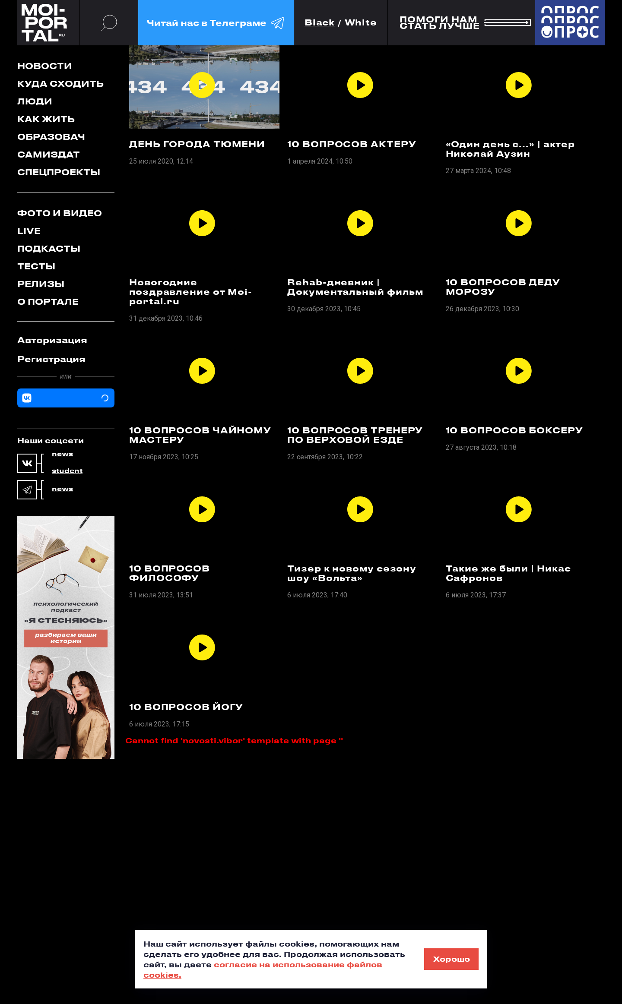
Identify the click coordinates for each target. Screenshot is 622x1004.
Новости (44, 66)
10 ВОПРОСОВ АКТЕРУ (351, 144)
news (62, 454)
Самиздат (48, 154)
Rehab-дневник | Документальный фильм (355, 287)
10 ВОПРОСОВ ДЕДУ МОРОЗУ (503, 287)
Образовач (51, 137)
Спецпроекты (58, 172)
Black (320, 22)
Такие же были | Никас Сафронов (508, 573)
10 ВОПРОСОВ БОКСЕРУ (514, 430)
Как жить (46, 119)
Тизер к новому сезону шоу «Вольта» (351, 573)
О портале (48, 301)
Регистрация (51, 359)
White (361, 22)
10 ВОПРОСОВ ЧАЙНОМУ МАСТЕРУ (200, 435)
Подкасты (48, 248)
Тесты (36, 266)
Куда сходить (60, 83)
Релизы (40, 284)
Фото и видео (59, 213)
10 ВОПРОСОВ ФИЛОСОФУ (169, 573)
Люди (34, 101)
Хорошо (451, 958)
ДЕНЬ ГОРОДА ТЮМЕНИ (197, 144)
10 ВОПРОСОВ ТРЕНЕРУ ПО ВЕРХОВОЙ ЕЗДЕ (355, 435)
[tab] (65, 340)
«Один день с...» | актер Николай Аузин (510, 148)
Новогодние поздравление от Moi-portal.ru (190, 292)
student (67, 470)
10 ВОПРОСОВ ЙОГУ (186, 707)
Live (29, 231)
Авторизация (52, 340)
